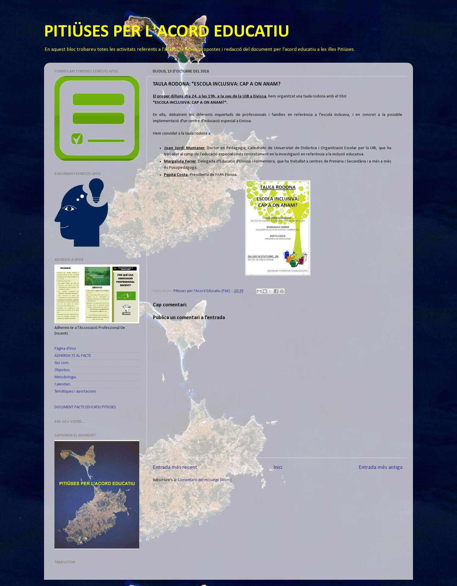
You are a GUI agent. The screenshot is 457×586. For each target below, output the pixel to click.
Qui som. (61, 363)
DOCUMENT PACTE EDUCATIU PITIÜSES (85, 407)
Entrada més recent (175, 467)
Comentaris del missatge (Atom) (204, 480)
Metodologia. (65, 377)
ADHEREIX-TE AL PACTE (72, 356)
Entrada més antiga (381, 467)
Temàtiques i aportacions (75, 391)
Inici (277, 467)
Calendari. (62, 384)
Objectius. (62, 370)
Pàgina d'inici (65, 349)
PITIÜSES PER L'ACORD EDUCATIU (166, 32)
